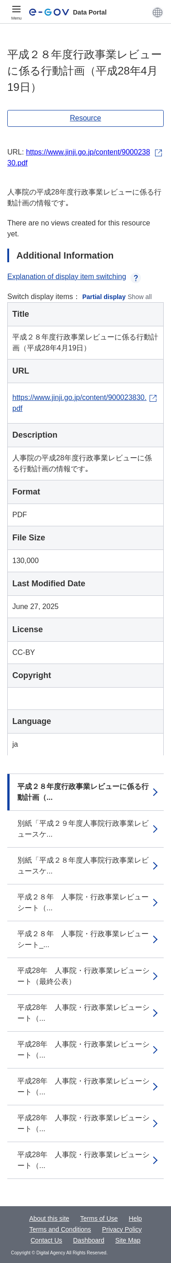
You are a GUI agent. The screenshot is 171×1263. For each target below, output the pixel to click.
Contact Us (46, 1240)
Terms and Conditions (60, 1229)
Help (135, 1218)
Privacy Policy (122, 1229)
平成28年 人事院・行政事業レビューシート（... (83, 1012)
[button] (157, 12)
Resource (85, 118)
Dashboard (88, 1240)
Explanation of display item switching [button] (74, 276)
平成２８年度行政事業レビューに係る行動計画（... (83, 792)
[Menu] (16, 12)
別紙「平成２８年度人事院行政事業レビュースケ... (83, 865)
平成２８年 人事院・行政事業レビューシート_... (83, 939)
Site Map (127, 1240)
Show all (140, 296)
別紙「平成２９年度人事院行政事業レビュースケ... (83, 828)
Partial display (104, 296)
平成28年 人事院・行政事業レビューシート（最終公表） (83, 976)
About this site (49, 1218)
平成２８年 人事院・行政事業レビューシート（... (83, 902)
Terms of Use (99, 1218)
